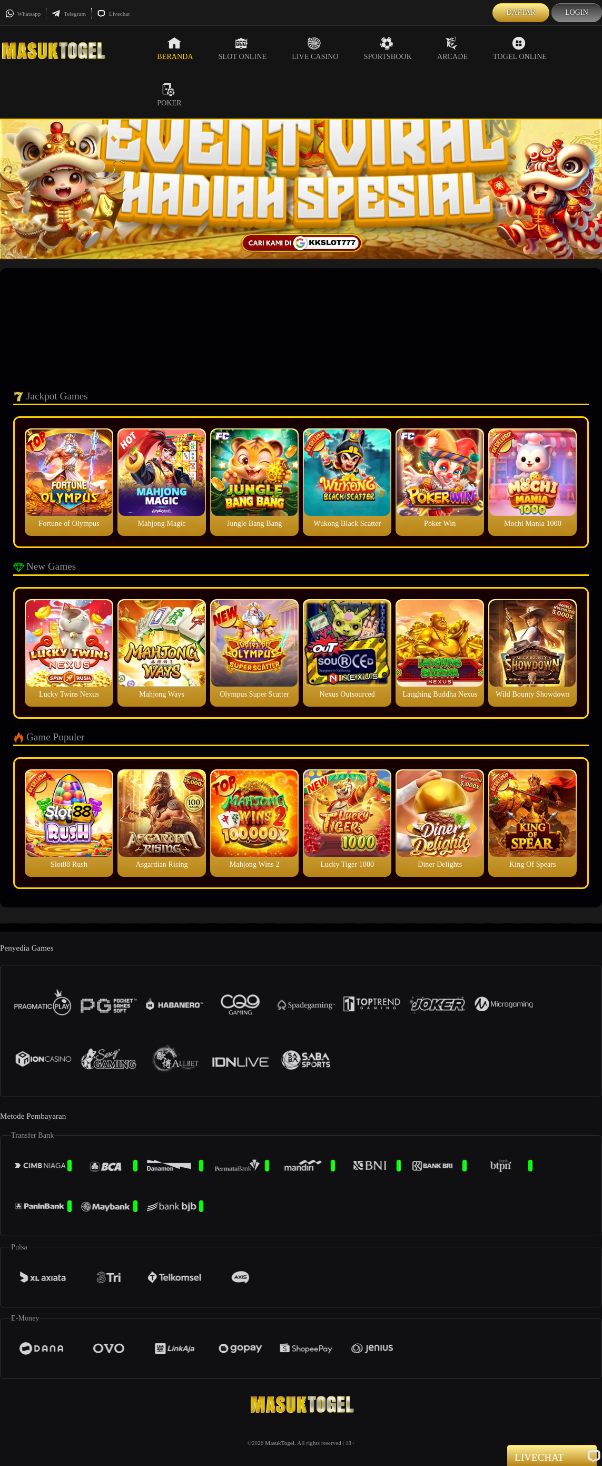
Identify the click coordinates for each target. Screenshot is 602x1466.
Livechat (113, 14)
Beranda (175, 48)
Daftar (521, 12)
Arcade (452, 48)
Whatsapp (23, 14)
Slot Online (243, 48)
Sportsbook (388, 48)
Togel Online (520, 48)
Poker (169, 95)
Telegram (69, 14)
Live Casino (315, 48)
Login (576, 12)
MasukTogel (279, 1443)
